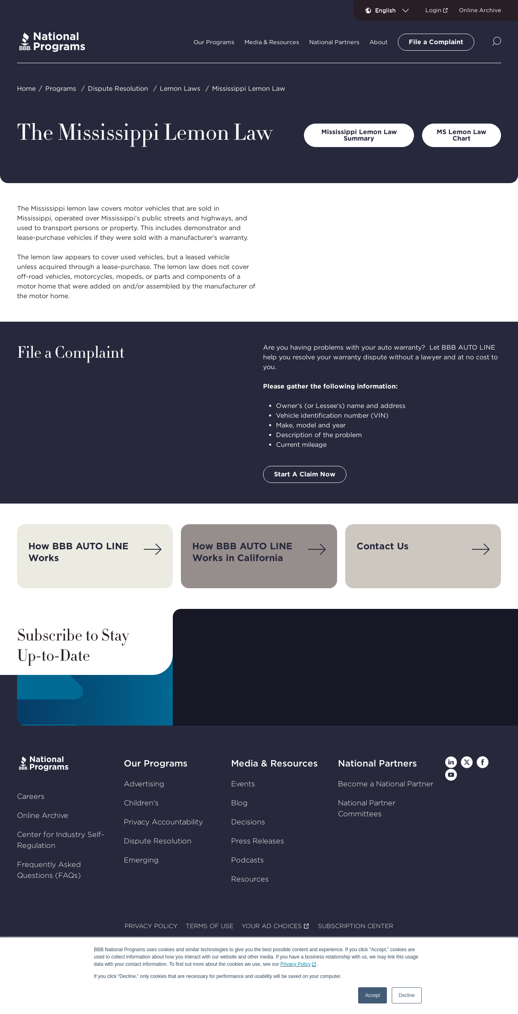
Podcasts (247, 860)
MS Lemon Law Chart (461, 135)
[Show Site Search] (496, 42)
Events (243, 783)
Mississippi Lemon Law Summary (359, 135)
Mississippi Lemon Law (248, 88)
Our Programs (155, 763)
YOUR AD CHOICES (272, 926)
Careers (31, 796)
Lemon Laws (180, 88)
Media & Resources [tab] (271, 42)
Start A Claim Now (304, 474)
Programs (60, 88)
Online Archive (480, 10)
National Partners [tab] (334, 42)
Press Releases (257, 841)
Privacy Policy (295, 964)
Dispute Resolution (118, 88)
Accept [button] (372, 995)
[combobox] (395, 10)
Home (26, 88)
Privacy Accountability (163, 822)
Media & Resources (274, 763)
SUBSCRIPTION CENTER (355, 926)
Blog (239, 802)
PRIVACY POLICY (151, 926)
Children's (141, 802)
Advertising (144, 783)
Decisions (248, 822)
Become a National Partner (385, 783)
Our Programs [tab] (213, 42)
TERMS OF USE (210, 926)
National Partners (377, 763)
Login (433, 10)
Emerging (141, 860)
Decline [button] (407, 995)
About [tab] (378, 42)
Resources (250, 879)
